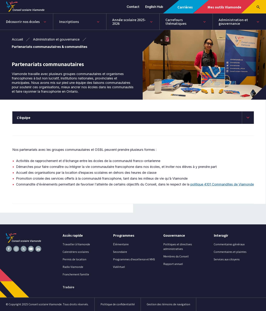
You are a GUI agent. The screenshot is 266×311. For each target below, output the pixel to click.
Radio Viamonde (73, 267)
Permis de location (74, 259)
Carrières (186, 9)
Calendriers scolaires (76, 252)
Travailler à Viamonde (76, 244)
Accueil (17, 39)
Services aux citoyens (227, 259)
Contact (133, 7)
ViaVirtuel (119, 267)
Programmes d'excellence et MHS (134, 259)
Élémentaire (121, 244)
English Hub (154, 7)
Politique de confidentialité (118, 304)
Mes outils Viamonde (224, 9)
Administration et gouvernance (56, 39)
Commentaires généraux (229, 244)
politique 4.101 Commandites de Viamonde (222, 184)
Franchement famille (76, 274)
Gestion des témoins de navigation (168, 304)
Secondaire (120, 252)
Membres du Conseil (176, 256)
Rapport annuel (173, 264)
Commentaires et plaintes (230, 252)
